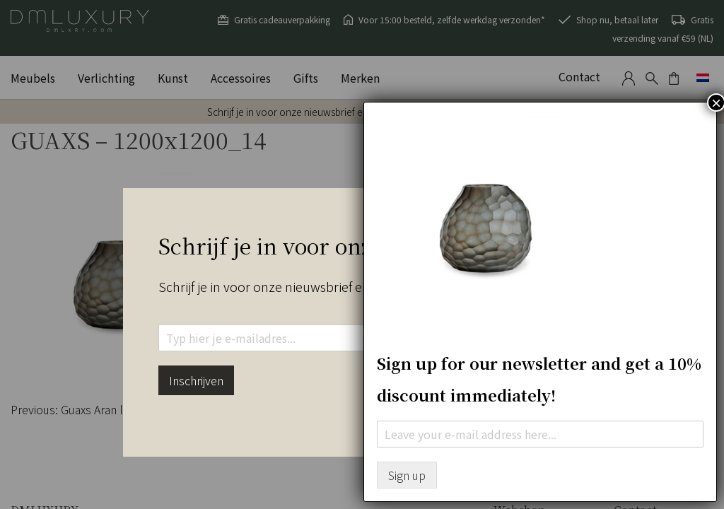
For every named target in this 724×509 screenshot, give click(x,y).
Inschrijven (196, 380)
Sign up (407, 475)
